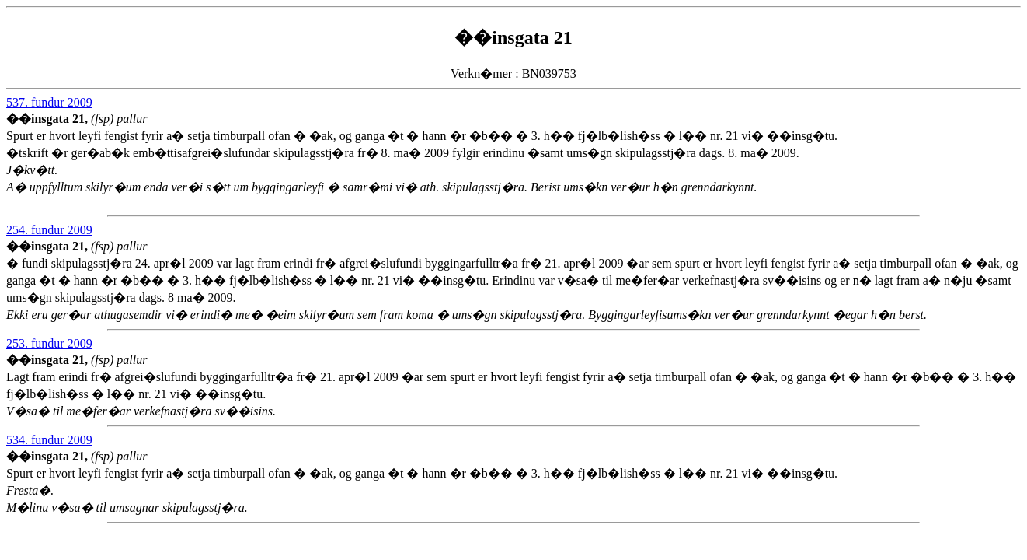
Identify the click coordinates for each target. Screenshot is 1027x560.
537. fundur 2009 (49, 102)
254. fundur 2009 (49, 229)
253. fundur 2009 (49, 343)
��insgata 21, (48, 118)
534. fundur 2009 (49, 439)
